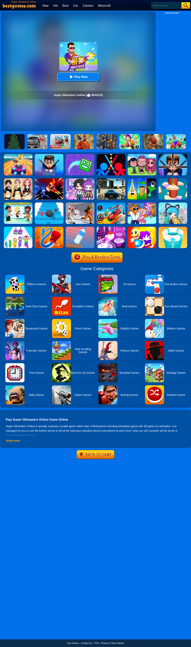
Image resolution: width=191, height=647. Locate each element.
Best (65, 5)
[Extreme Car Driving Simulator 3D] (111, 179)
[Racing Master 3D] (18, 155)
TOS (96, 643)
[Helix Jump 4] (173, 179)
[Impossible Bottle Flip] (80, 228)
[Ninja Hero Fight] (49, 179)
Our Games (73, 643)
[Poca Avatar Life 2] (173, 203)
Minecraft (104, 5)
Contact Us (86, 643)
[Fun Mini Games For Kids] (142, 203)
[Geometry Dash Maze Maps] (80, 155)
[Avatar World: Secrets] (80, 179)
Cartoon (88, 5)
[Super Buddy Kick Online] (142, 228)
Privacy (104, 643)
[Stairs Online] (49, 203)
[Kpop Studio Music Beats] (142, 155)
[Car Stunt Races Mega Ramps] (111, 203)
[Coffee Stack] (142, 179)
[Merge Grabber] (18, 228)
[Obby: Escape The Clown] (80, 203)
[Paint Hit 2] (173, 228)
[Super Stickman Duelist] (111, 155)
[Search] (166, 5)
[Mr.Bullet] (173, 155)
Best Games (117, 643)
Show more (13, 440)
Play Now (78, 76)
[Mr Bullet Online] (49, 155)
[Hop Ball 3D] (111, 228)
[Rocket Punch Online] (49, 228)
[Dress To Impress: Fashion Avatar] (18, 179)
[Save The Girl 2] (18, 203)
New (45, 5)
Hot (55, 5)
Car (75, 5)
